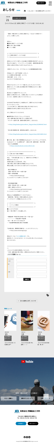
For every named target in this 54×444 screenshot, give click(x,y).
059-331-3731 (23, 418)
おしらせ (31, 11)
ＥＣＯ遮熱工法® (21, 236)
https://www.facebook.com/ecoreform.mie (23, 146)
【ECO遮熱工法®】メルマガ (42, 11)
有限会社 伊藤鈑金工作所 (18, 2)
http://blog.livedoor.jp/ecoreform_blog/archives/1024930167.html (28, 124)
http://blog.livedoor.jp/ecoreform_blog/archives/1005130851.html (28, 134)
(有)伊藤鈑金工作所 (26, 441)
